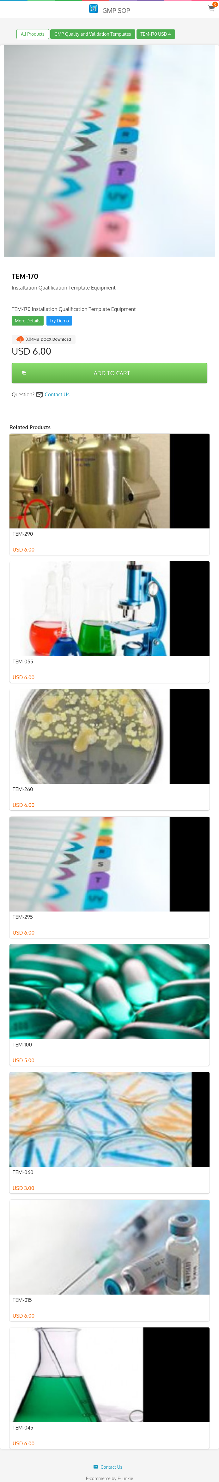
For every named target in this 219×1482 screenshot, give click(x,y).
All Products (33, 34)
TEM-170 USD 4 (156, 34)
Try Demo (59, 320)
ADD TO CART (75, 372)
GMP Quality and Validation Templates (92, 34)
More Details (27, 320)
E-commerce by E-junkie (109, 1478)
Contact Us (57, 394)
